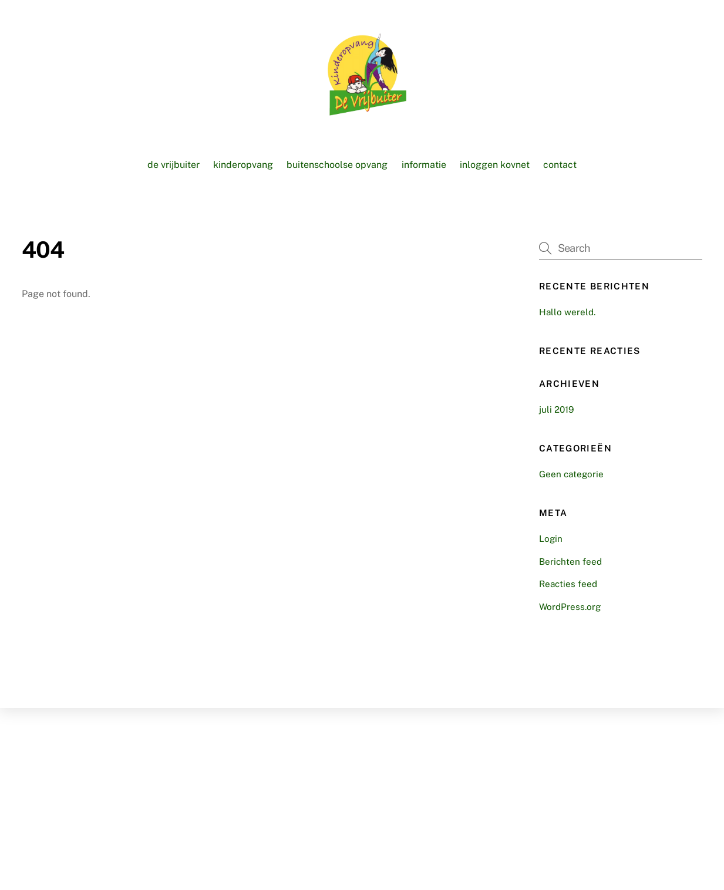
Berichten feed (570, 562)
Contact (560, 164)
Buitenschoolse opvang (337, 164)
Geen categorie (571, 474)
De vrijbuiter (173, 164)
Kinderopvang (243, 164)
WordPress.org (570, 607)
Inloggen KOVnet (495, 164)
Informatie (424, 164)
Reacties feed (568, 584)
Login (551, 539)
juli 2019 (556, 409)
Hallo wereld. (567, 312)
